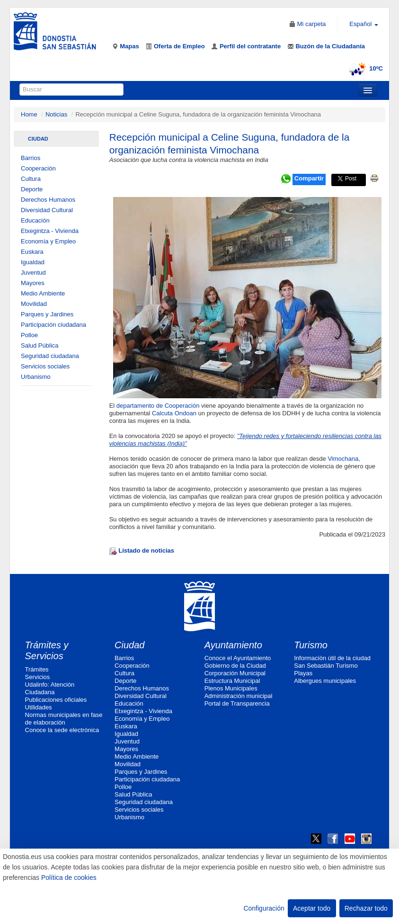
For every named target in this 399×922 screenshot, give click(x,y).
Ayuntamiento (233, 645)
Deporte (32, 189)
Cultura (31, 178)
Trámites (37, 669)
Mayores (32, 282)
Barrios (30, 157)
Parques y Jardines (47, 314)
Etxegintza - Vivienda (50, 230)
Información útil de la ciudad (332, 658)
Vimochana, (343, 458)
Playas (303, 673)
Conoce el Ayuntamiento (237, 658)
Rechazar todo (366, 908)
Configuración (263, 908)
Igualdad (32, 262)
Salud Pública (40, 345)
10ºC (364, 68)
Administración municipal (238, 695)
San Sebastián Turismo (325, 665)
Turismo (311, 645)
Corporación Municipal (235, 673)
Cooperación (38, 168)
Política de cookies (69, 877)
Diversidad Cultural (47, 210)
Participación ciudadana (53, 324)
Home (29, 114)
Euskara (32, 251)
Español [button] (363, 23)
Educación (35, 220)
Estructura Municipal (232, 680)
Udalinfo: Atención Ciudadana (50, 688)
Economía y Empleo (48, 241)
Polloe (29, 335)
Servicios (37, 676)
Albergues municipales (325, 680)
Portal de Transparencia (237, 703)
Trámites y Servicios (47, 651)
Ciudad (38, 139)
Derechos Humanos (48, 199)
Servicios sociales (45, 366)
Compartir (309, 178)
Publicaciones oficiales (56, 699)
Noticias (56, 114)
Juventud (33, 272)
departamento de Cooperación (158, 405)
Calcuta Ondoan (175, 413)
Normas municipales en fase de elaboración (64, 718)
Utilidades (38, 707)
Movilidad (34, 303)
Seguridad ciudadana (50, 355)
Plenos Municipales (230, 688)
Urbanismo (36, 376)
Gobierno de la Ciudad (235, 665)
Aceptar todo (311, 908)
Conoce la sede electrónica (62, 730)
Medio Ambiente (43, 293)
